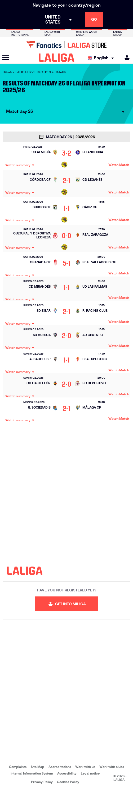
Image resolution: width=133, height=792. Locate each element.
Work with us (85, 766)
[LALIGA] (56, 57)
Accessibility (67, 773)
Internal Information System (32, 773)
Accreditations (59, 766)
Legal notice (90, 773)
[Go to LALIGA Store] (66, 44)
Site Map (37, 766)
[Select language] (102, 57)
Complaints (17, 766)
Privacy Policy (42, 782)
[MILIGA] (125, 57)
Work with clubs (111, 766)
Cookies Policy (68, 782)
